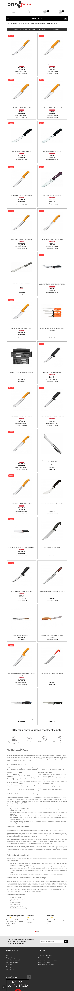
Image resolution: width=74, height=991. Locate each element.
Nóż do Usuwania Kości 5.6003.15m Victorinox (52, 416)
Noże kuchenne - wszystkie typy (19, 908)
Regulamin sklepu (12, 962)
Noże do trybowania (15, 897)
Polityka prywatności (13, 960)
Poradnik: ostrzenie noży (17, 906)
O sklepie (9, 964)
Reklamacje (10, 969)
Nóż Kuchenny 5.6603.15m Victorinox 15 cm (21, 591)
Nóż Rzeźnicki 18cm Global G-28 (21, 283)
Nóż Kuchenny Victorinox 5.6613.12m (52, 372)
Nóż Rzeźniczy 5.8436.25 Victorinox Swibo (21, 416)
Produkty (37, 18)
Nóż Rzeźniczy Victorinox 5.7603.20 (52, 151)
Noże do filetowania (15, 902)
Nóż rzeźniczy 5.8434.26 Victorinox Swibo (21, 328)
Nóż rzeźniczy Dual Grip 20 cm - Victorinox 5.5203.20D (21, 547)
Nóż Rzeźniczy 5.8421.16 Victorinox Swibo (21, 107)
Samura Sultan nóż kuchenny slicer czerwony (52, 673)
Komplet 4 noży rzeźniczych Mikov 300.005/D (21, 372)
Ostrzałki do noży (15, 904)
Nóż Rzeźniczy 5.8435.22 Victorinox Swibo (21, 239)
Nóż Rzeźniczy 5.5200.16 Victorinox (52, 195)
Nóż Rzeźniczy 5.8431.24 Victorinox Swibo (21, 195)
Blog (7, 955)
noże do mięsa (13, 891)
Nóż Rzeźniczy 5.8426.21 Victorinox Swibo (52, 239)
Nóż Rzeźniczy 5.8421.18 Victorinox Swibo (52, 107)
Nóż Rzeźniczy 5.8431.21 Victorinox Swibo (21, 460)
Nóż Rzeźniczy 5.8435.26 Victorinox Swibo (21, 64)
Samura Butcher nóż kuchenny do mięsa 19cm (52, 503)
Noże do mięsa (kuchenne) (17, 899)
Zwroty (8, 967)
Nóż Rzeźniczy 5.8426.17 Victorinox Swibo (21, 503)
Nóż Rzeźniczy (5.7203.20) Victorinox (21, 151)
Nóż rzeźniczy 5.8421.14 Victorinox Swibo (52, 64)
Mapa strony (10, 957)
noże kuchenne (62, 889)
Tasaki (12, 901)
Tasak (8, 789)
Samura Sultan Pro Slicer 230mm (52, 547)
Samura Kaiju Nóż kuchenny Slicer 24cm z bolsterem (52, 591)
